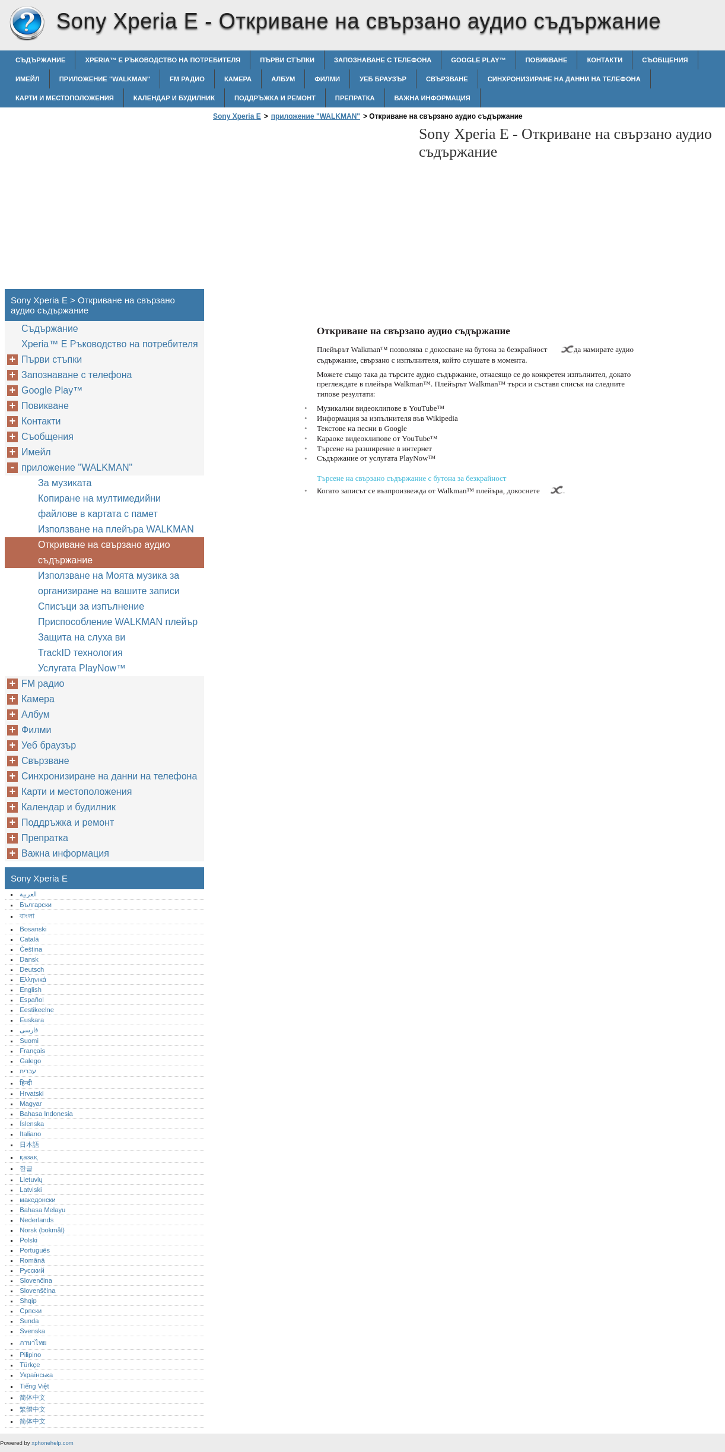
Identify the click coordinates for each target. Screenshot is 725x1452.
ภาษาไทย (33, 1342)
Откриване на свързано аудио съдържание (104, 552)
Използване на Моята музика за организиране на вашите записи (109, 583)
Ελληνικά (33, 979)
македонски (38, 1199)
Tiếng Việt (34, 1386)
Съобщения (665, 60)
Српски (31, 1310)
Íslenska (32, 1123)
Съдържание (40, 60)
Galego (30, 1060)
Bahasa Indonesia (46, 1113)
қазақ (28, 1157)
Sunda (29, 1320)
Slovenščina (37, 1290)
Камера (238, 79)
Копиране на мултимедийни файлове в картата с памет (99, 506)
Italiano (30, 1133)
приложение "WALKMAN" (104, 79)
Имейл (27, 79)
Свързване (447, 79)
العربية (28, 894)
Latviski (31, 1189)
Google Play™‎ (478, 60)
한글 (26, 1168)
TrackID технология (80, 653)
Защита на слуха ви (81, 637)
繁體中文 (33, 1409)
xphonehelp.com (52, 1443)
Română (32, 1260)
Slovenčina (36, 1280)
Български (36, 904)
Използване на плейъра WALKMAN (116, 529)
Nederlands (36, 1219)
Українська (36, 1374)
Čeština (31, 949)
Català (29, 939)
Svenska (32, 1330)
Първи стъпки (287, 60)
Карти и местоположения (64, 98)
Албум (283, 79)
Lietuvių (31, 1179)
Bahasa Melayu (42, 1209)
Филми (327, 79)
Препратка (355, 98)
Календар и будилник (174, 98)
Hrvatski (31, 1093)
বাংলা (27, 916)
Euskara (32, 1019)
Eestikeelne (37, 1009)
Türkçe (30, 1364)
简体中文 (33, 1397)
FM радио (187, 79)
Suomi (29, 1040)
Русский (32, 1270)
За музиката (64, 483)
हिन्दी (26, 1082)
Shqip (28, 1300)
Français (32, 1050)
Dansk (29, 959)
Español (31, 999)
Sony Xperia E (26, 24)
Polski (28, 1240)
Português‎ (35, 1250)
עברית (28, 1070)
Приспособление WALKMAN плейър (118, 622)
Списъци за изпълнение (91, 606)
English (31, 989)
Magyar (31, 1103)
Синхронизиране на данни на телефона (564, 79)
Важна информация (432, 98)
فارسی (29, 1029)
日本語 (29, 1144)
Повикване (547, 60)
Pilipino (30, 1354)
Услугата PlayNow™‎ (82, 668)
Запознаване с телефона (382, 60)
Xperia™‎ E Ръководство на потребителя (162, 60)
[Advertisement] (309, 208)
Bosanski (33, 929)
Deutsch (32, 969)
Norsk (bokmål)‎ (42, 1230)
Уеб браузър (383, 79)
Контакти (604, 60)
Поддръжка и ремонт (275, 98)
